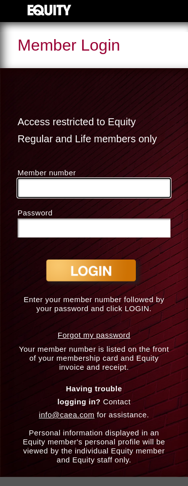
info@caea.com (67, 414)
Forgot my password (94, 335)
